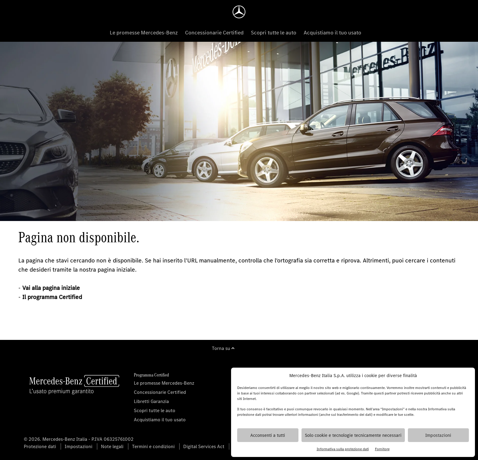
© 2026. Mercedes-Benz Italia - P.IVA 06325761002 (79, 439)
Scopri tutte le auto (273, 32)
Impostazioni (438, 435)
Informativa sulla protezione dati (343, 449)
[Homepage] (239, 12)
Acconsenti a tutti (267, 435)
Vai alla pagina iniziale (51, 288)
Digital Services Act (203, 446)
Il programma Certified (52, 297)
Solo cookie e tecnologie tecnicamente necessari (353, 435)
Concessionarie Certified (214, 32)
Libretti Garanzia (151, 401)
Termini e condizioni (153, 446)
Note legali (112, 446)
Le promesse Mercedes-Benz (144, 32)
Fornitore (382, 449)
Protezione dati (40, 446)
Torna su (223, 348)
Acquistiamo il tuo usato (332, 32)
